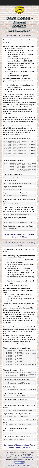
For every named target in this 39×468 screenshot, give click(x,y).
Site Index (28, 465)
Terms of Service (12, 465)
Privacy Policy (21, 465)
